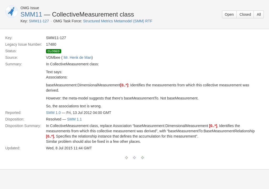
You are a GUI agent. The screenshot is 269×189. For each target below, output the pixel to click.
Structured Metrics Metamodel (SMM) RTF (117, 21)
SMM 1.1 (74, 119)
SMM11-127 (39, 21)
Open (229, 14)
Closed (245, 14)
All (259, 14)
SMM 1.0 (53, 113)
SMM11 (31, 14)
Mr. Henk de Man (78, 57)
